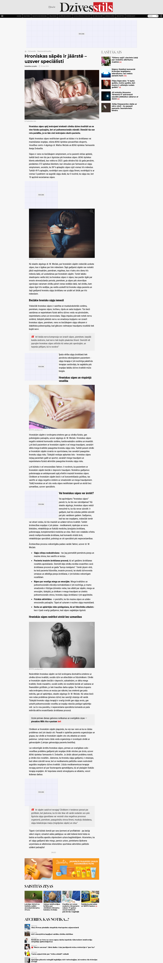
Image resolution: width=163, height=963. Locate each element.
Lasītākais (111, 52)
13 (125, 76)
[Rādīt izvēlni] (2, 16)
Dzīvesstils (32, 51)
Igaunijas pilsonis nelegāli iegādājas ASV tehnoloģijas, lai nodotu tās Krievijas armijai (64, 961)
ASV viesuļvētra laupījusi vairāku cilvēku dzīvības (52, 934)
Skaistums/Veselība (39, 16)
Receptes (120, 16)
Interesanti (130, 16)
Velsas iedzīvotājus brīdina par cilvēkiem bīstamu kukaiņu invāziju (51, 907)
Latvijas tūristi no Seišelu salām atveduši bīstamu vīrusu (32, 907)
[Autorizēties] (161, 16)
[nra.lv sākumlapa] (52, 7)
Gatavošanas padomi (81, 16)
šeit (59, 721)
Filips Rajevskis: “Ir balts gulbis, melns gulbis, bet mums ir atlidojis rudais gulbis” (123, 84)
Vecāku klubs (97, 16)
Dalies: (53, 852)
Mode (19, 16)
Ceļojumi (52, 16)
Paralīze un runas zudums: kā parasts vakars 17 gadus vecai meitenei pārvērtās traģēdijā (70, 908)
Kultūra (27, 16)
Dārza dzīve (110, 16)
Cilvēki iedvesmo (65, 16)
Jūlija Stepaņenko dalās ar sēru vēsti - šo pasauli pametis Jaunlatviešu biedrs (124, 107)
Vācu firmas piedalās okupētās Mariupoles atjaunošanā (55, 928)
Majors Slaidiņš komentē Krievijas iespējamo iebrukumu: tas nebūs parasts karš (123, 72)
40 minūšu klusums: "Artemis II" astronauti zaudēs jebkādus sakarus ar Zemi (125, 95)
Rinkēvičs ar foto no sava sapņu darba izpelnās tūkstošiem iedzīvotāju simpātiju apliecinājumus (61, 941)
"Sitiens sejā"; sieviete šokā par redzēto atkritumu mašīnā (125, 60)
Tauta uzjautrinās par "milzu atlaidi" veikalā (50, 954)
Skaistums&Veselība (44, 51)
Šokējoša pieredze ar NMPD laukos (89, 905)
